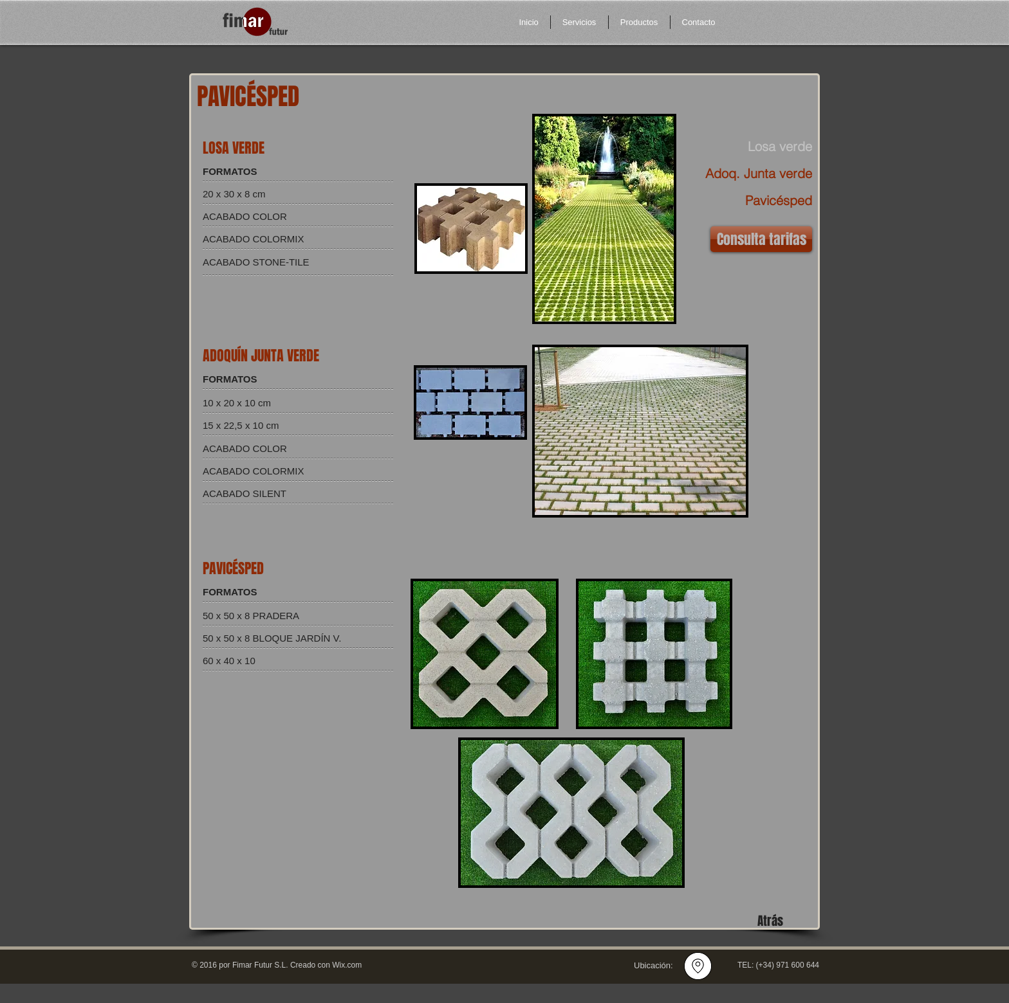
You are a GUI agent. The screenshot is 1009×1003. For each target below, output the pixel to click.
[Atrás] (770, 921)
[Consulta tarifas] (761, 239)
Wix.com (347, 965)
